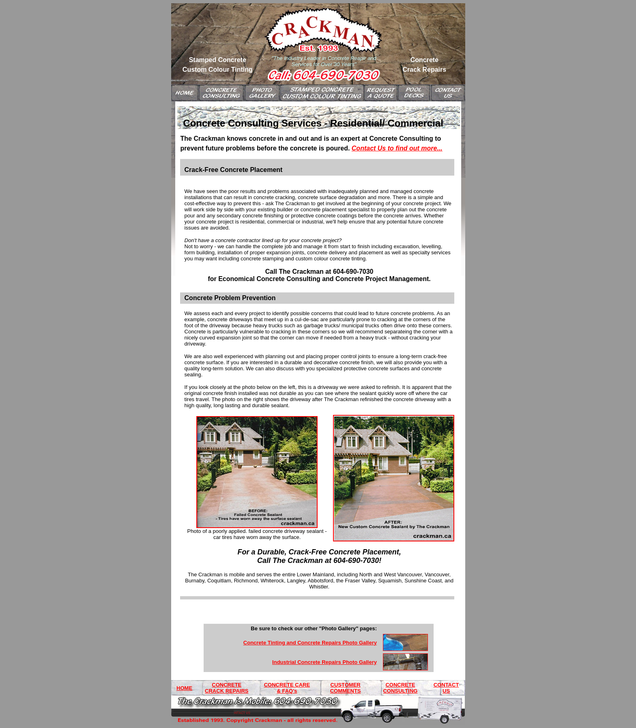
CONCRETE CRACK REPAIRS (226, 688)
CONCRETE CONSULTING (400, 688)
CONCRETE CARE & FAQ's (287, 688)
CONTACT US (446, 688)
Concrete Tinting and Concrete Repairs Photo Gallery (310, 643)
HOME (184, 688)
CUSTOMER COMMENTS (345, 688)
